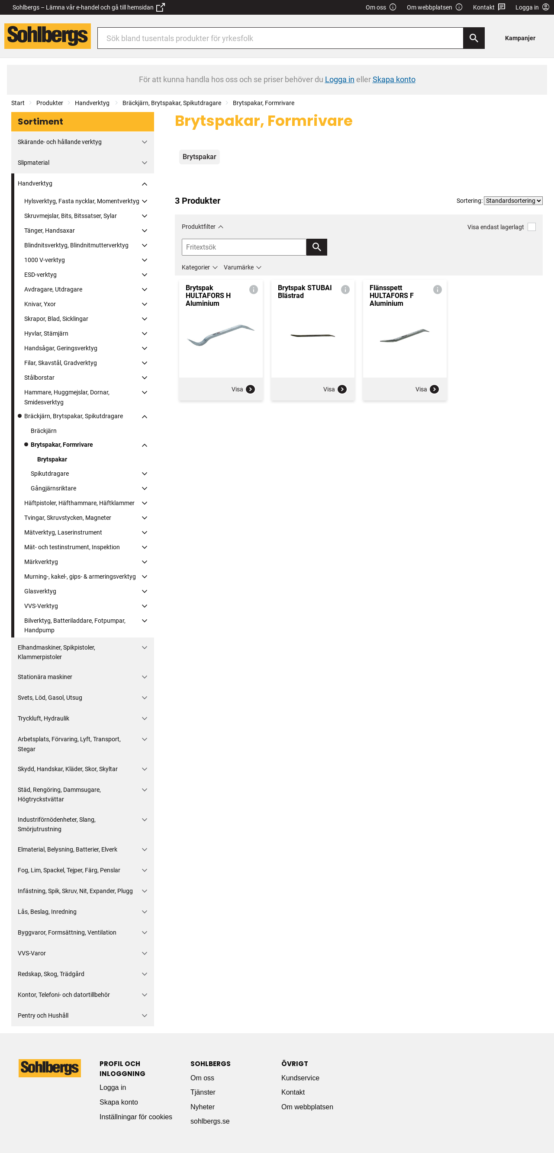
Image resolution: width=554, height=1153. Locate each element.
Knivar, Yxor (40, 304)
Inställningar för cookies (136, 1117)
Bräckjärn (44, 430)
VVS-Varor (32, 953)
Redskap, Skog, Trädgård (51, 973)
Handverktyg (93, 102)
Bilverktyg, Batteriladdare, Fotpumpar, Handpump (75, 625)
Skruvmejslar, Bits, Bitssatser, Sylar (70, 215)
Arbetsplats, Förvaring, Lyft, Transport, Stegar (69, 744)
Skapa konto (119, 1102)
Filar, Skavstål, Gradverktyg (60, 362)
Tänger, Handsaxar (49, 230)
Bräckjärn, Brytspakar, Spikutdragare (171, 102)
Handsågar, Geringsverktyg (60, 348)
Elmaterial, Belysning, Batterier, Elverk (67, 849)
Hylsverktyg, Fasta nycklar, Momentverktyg (81, 201)
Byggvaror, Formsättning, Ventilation (67, 932)
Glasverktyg (40, 591)
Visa (244, 389)
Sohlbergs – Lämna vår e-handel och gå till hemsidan (89, 7)
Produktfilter (199, 227)
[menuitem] (522, 38)
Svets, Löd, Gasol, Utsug (50, 697)
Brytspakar (52, 459)
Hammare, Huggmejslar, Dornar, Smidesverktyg (67, 397)
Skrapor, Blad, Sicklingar (56, 318)
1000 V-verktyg (44, 259)
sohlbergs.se (210, 1121)
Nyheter (202, 1107)
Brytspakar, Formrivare (263, 102)
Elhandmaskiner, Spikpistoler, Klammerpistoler (56, 652)
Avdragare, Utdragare (53, 289)
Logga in (113, 1087)
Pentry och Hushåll (43, 1015)
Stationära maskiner (45, 676)
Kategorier (196, 267)
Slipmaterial (33, 162)
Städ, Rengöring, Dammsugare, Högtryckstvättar (59, 794)
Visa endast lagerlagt (501, 227)
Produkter (49, 102)
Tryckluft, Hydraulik (43, 718)
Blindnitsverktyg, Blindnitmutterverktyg (76, 245)
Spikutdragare (50, 473)
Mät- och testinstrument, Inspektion (72, 547)
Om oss (381, 7)
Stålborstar (39, 377)
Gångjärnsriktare (53, 488)
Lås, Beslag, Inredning (47, 911)
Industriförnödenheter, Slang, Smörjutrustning (57, 824)
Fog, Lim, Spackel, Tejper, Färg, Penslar (69, 870)
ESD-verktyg (40, 274)
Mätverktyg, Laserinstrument (63, 532)
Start (18, 102)
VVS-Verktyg (41, 605)
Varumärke (239, 267)
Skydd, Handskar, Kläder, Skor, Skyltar (68, 768)
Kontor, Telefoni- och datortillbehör (64, 994)
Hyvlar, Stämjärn (46, 333)
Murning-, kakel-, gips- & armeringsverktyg (80, 576)
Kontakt (489, 7)
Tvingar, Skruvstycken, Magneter (67, 517)
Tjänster (203, 1092)
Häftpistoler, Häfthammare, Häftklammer (79, 503)
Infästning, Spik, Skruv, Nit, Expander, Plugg (75, 890)
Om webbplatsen (435, 7)
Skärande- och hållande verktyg (60, 141)
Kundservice (300, 1078)
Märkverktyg (41, 561)
